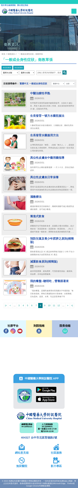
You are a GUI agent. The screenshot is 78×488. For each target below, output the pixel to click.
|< (6, 305)
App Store (46, 399)
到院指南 (39, 331)
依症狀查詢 (7, 67)
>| (72, 305)
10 (49, 305)
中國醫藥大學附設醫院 (39, 416)
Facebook (6, 330)
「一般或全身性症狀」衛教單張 (30, 54)
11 (54, 305)
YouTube (19, 330)
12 (58, 305)
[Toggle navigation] (73, 11)
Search (64, 72)
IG (13, 331)
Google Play (46, 390)
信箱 (65, 331)
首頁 (3, 54)
